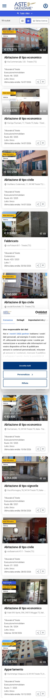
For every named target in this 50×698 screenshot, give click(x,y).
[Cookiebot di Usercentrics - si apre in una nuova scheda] (35, 312)
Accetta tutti (25, 366)
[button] (38, 81)
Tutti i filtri (25, 13)
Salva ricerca (41, 21)
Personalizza (25, 374)
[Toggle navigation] (4, 6)
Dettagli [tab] (20, 320)
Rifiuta (25, 383)
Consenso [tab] (8, 320)
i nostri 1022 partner (19, 333)
